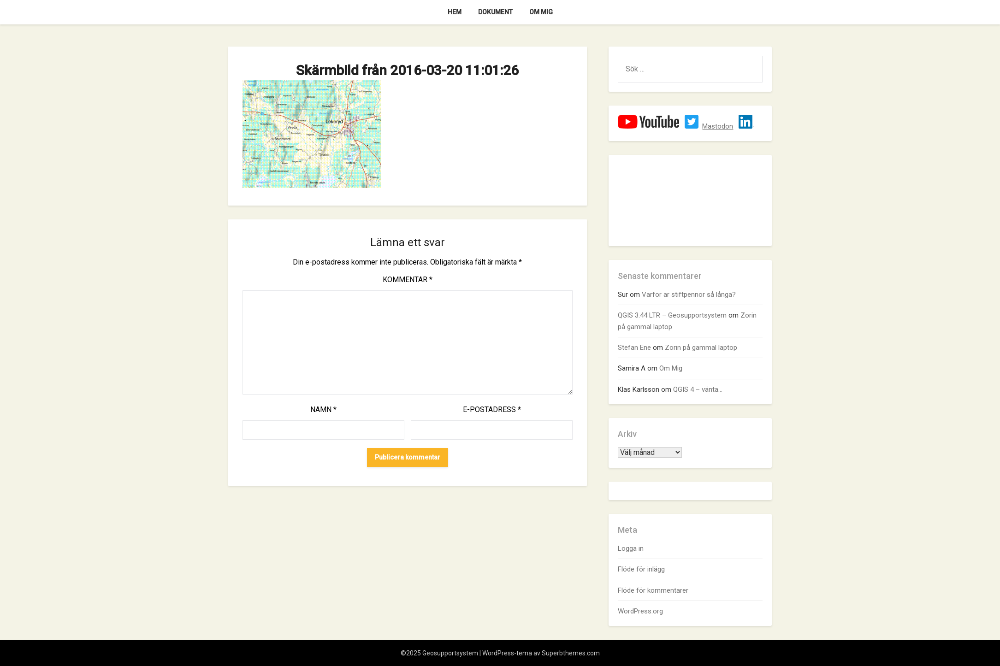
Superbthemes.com (571, 653)
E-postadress (492, 409)
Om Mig (541, 12)
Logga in (631, 548)
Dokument (495, 12)
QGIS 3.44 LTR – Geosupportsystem (672, 315)
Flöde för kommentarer (653, 590)
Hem (455, 12)
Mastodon (717, 126)
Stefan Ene (634, 347)
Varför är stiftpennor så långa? (689, 294)
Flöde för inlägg (641, 569)
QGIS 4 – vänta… (697, 389)
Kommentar (407, 279)
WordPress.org (640, 611)
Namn (323, 409)
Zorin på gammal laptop (701, 347)
